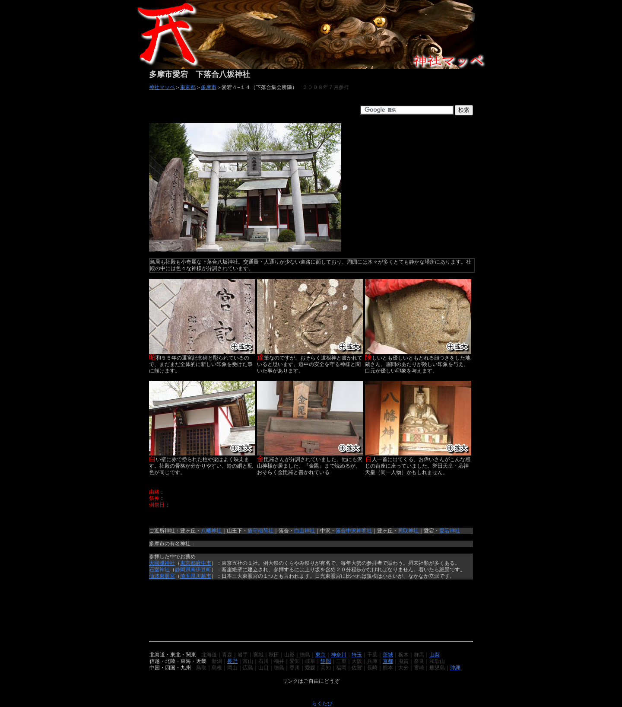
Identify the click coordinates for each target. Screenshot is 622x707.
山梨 (434, 655)
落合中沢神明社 (354, 531)
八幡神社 (211, 531)
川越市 (203, 576)
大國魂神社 (162, 563)
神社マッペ (162, 87)
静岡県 (182, 570)
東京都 (188, 87)
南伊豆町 (200, 570)
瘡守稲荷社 (260, 531)
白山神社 (304, 531)
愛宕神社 (449, 531)
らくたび (322, 704)
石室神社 (159, 570)
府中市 (203, 563)
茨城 (388, 655)
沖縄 (455, 668)
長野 (232, 661)
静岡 (326, 661)
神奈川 (338, 655)
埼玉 (357, 655)
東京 (320, 655)
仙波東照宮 (162, 576)
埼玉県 (188, 576)
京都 (388, 661)
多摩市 (208, 87)
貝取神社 (408, 531)
